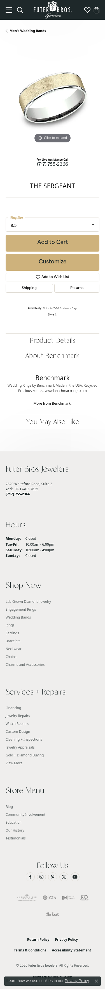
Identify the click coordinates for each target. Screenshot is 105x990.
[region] (52, 97)
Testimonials (16, 838)
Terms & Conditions (30, 950)
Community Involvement (25, 814)
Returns (76, 288)
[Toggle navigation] (9, 10)
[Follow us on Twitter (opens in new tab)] (63, 876)
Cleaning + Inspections (24, 739)
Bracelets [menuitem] (13, 641)
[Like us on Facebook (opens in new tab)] (30, 876)
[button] (20, 10)
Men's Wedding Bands (28, 30)
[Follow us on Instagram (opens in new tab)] (41, 876)
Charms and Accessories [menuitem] (25, 664)
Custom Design (18, 731)
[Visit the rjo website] (84, 897)
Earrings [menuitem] (12, 633)
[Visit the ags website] (27, 897)
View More (14, 763)
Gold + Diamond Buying (25, 755)
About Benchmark (52, 356)
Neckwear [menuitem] (14, 648)
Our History (15, 830)
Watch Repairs (17, 723)
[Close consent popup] (96, 981)
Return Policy (38, 939)
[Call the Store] (18, 494)
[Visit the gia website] (49, 897)
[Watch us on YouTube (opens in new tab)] (75, 876)
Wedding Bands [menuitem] (18, 617)
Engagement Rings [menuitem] (21, 609)
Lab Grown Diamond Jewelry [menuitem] (28, 601)
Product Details (52, 341)
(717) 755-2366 (52, 165)
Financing (13, 707)
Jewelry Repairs (18, 715)
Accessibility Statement (71, 950)
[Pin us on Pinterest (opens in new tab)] (52, 876)
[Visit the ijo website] (68, 897)
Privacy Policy (66, 939)
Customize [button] (52, 262)
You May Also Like (52, 422)
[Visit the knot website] (52, 914)
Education (14, 822)
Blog (9, 806)
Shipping (29, 288)
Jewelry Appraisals (20, 747)
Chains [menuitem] (11, 656)
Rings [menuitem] (10, 625)
